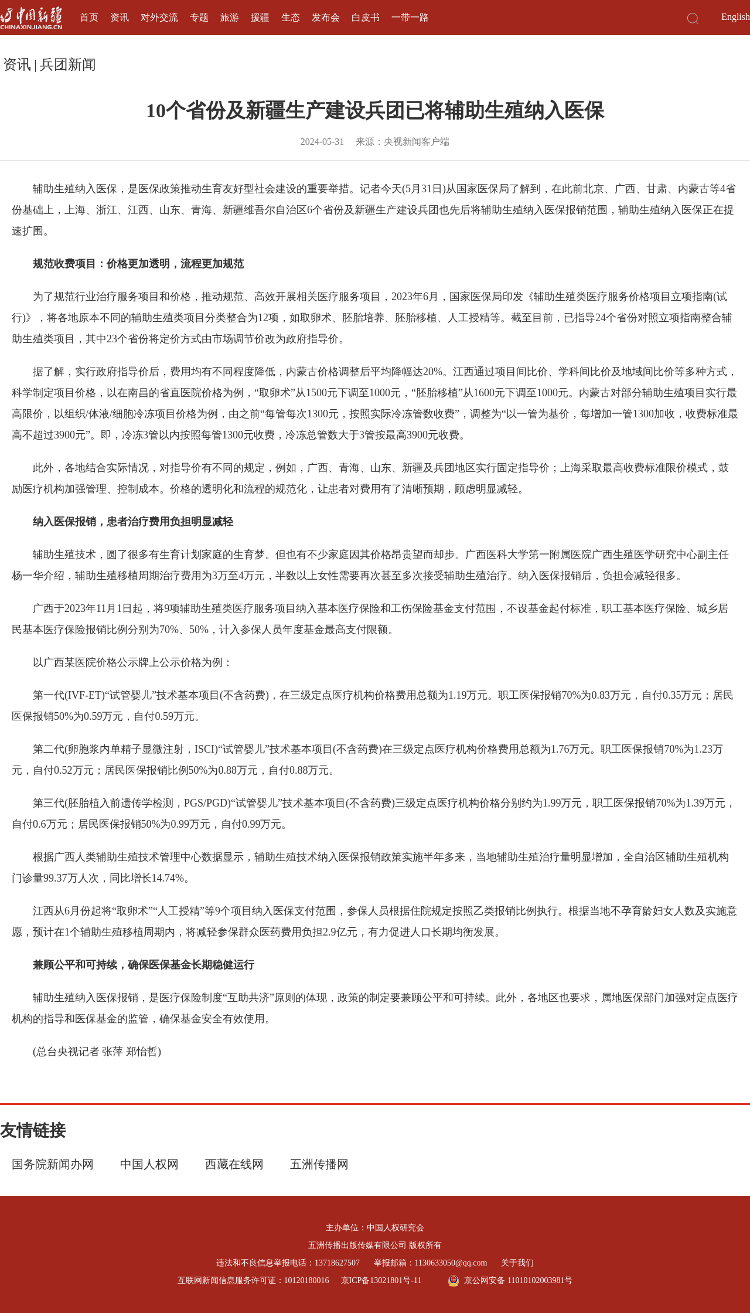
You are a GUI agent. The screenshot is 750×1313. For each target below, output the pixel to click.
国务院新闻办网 (53, 1164)
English (735, 17)
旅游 (229, 17)
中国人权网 (149, 1164)
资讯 (119, 17)
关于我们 (517, 1262)
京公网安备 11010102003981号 (510, 1281)
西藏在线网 (234, 1164)
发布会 (326, 17)
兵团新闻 (68, 64)
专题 (199, 17)
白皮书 (366, 17)
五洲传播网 (319, 1164)
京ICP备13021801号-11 (381, 1280)
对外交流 (159, 17)
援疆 (260, 17)
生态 (290, 17)
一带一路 (410, 17)
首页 (89, 17)
